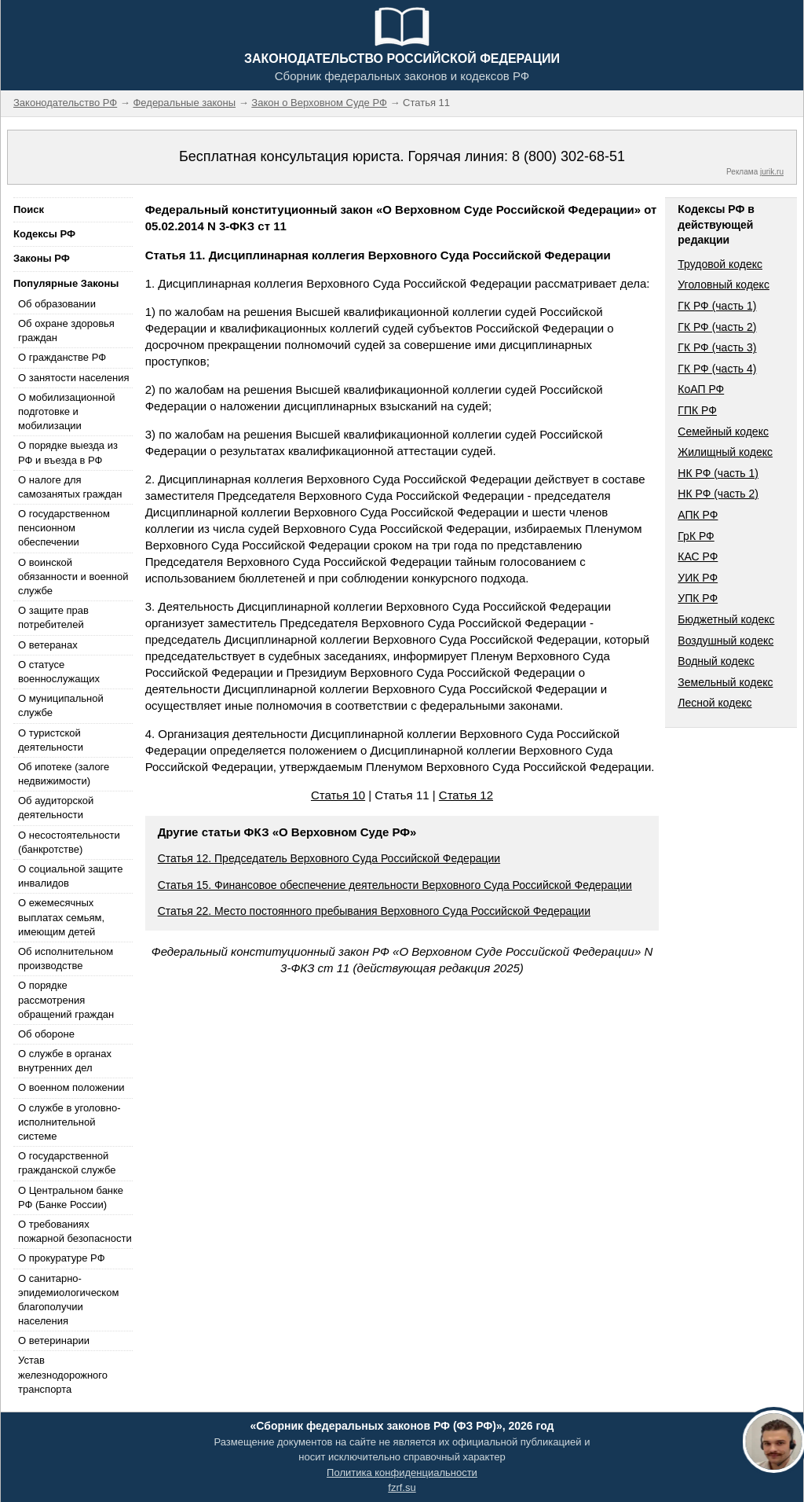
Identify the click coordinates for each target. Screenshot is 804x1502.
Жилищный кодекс (725, 452)
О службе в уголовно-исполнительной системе (69, 1122)
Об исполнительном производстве (65, 958)
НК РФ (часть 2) (718, 493)
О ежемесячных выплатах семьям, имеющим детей (61, 917)
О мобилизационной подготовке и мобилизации (66, 411)
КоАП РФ (701, 389)
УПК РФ (698, 598)
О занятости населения (74, 378)
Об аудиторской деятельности (55, 808)
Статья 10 (338, 795)
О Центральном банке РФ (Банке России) (70, 1197)
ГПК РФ (697, 410)
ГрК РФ (696, 536)
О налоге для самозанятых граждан (70, 487)
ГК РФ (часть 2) (717, 327)
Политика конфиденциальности (402, 1472)
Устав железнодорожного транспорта (63, 1374)
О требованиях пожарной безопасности (75, 1231)
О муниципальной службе (61, 705)
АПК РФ (698, 515)
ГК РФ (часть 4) (717, 368)
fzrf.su (401, 1487)
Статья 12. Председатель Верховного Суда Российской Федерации (329, 858)
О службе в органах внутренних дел (64, 1061)
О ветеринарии (54, 1340)
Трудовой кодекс (720, 264)
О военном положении (71, 1087)
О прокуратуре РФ (61, 1258)
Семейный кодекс (723, 431)
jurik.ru (772, 171)
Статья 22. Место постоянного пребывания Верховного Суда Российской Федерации (374, 911)
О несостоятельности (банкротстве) (69, 842)
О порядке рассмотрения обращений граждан (66, 999)
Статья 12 (466, 795)
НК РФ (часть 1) (718, 473)
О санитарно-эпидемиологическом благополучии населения (68, 1300)
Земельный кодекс (725, 682)
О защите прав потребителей (53, 617)
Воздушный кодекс (725, 640)
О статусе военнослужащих (59, 672)
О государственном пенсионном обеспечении (64, 528)
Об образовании (57, 304)
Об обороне (46, 1034)
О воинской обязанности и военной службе (73, 576)
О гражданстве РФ (62, 357)
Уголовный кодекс (723, 284)
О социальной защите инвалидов (70, 876)
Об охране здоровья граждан (66, 330)
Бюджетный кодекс (726, 619)
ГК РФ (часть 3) (717, 347)
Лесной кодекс (714, 702)
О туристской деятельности (50, 740)
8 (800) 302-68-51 (568, 156)
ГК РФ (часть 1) (717, 305)
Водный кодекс (716, 661)
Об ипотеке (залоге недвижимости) (63, 774)
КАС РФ (698, 556)
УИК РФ (698, 577)
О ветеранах (48, 645)
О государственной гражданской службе (66, 1163)
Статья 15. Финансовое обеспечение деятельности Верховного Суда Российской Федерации (395, 885)
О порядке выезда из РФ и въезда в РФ (68, 452)
